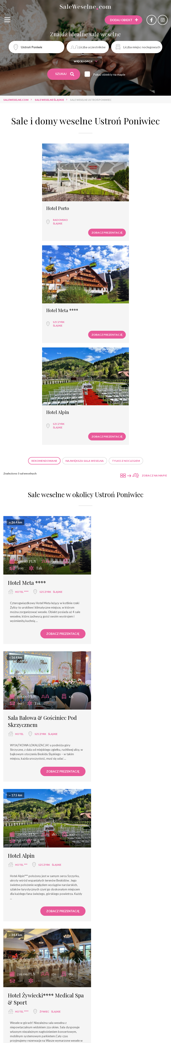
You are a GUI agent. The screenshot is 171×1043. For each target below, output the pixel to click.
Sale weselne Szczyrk (59, 874)
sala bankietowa (85, 922)
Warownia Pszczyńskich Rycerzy (50, 997)
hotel (104, 480)
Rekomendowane (44, 348)
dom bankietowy (64, 930)
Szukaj (64, 74)
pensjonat (111, 930)
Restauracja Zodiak (130, 997)
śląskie (20, 218)
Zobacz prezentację (62, 227)
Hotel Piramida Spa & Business (28, 1005)
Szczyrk (103, 214)
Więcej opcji (86, 61)
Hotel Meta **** (107, 203)
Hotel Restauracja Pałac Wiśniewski (137, 1005)
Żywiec (129, 617)
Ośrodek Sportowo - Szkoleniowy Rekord (48, 1013)
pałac (130, 930)
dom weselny (133, 922)
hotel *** (21, 610)
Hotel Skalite (96, 1013)
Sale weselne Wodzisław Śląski (103, 874)
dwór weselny (70, 938)
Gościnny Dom (103, 1029)
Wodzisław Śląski (27, 760)
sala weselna (17, 922)
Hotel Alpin (61, 299)
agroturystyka (99, 938)
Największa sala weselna (84, 348)
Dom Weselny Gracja (71, 1029)
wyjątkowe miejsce (31, 930)
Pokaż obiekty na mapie (110, 74)
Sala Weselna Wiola (95, 997)
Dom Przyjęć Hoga (146, 1021)
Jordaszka (19, 742)
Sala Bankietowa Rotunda (107, 1021)
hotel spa (90, 930)
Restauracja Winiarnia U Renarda (81, 1005)
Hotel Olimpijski (69, 1021)
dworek (146, 930)
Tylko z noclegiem (126, 348)
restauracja (42, 922)
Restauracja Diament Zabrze (133, 1013)
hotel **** (21, 473)
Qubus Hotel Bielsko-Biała (31, 1021)
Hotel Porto (20, 203)
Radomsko (23, 214)
